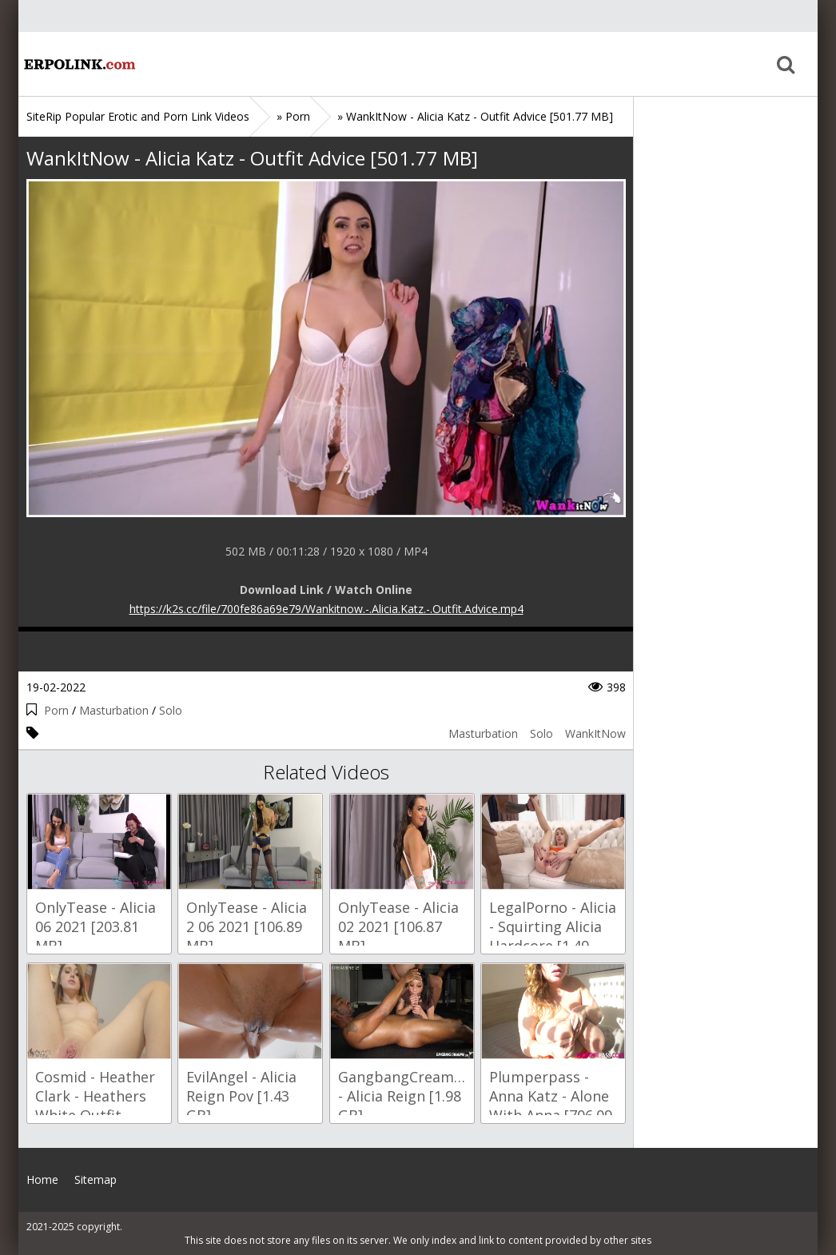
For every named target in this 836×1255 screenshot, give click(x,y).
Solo (170, 710)
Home (78, 64)
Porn (56, 710)
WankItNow (595, 733)
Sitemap (95, 1179)
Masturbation (114, 710)
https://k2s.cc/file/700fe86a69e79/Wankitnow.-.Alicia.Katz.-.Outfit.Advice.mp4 (326, 608)
